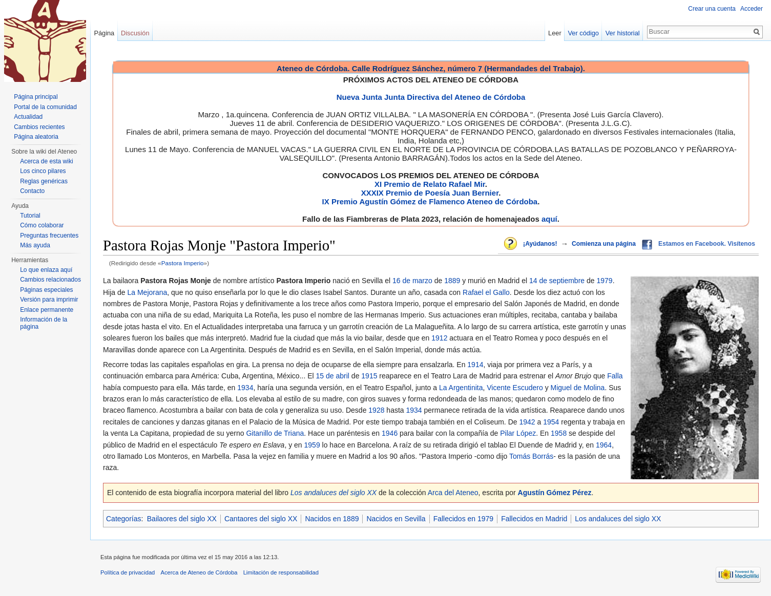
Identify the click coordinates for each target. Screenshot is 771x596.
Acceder (751, 8)
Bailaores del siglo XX (182, 519)
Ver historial (623, 33)
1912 (439, 338)
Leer (554, 33)
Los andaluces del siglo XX (333, 492)
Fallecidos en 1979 (463, 519)
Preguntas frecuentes (49, 235)
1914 (475, 364)
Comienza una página (604, 243)
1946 (390, 433)
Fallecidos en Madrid (534, 519)
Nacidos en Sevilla (395, 519)
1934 (245, 388)
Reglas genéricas (44, 181)
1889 (452, 280)
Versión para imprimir (49, 299)
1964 (604, 445)
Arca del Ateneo (453, 492)
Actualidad (28, 116)
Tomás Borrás (531, 456)
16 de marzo (412, 280)
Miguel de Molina (578, 388)
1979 (604, 280)
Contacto (32, 191)
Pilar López (518, 433)
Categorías (123, 519)
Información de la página (43, 323)
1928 (376, 410)
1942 (527, 422)
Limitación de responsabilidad (281, 572)
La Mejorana (147, 292)
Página (104, 33)
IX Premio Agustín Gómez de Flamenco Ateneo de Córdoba (430, 201)
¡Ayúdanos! (540, 243)
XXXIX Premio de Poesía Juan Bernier (429, 192)
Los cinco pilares (43, 171)
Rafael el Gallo (486, 292)
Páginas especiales (46, 289)
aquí (549, 219)
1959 (312, 445)
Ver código (583, 33)
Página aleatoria (36, 136)
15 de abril (332, 376)
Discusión (135, 33)
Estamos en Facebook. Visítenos (706, 243)
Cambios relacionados (50, 279)
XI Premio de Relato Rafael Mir (429, 184)
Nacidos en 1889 (332, 519)
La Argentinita (461, 388)
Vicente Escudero (515, 388)
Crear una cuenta (712, 8)
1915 (369, 376)
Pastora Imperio (182, 263)
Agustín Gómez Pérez (555, 492)
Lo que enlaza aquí (46, 269)
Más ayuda (35, 245)
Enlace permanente (46, 309)
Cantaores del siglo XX (260, 519)
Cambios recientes (39, 127)
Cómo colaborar (42, 225)
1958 (559, 433)
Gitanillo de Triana (275, 433)
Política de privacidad (127, 572)
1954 (551, 422)
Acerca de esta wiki (46, 161)
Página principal (35, 96)
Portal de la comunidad (45, 107)
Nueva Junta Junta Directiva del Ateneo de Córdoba (431, 97)
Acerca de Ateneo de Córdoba (199, 572)
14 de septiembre (557, 280)
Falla (614, 376)
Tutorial (30, 215)
